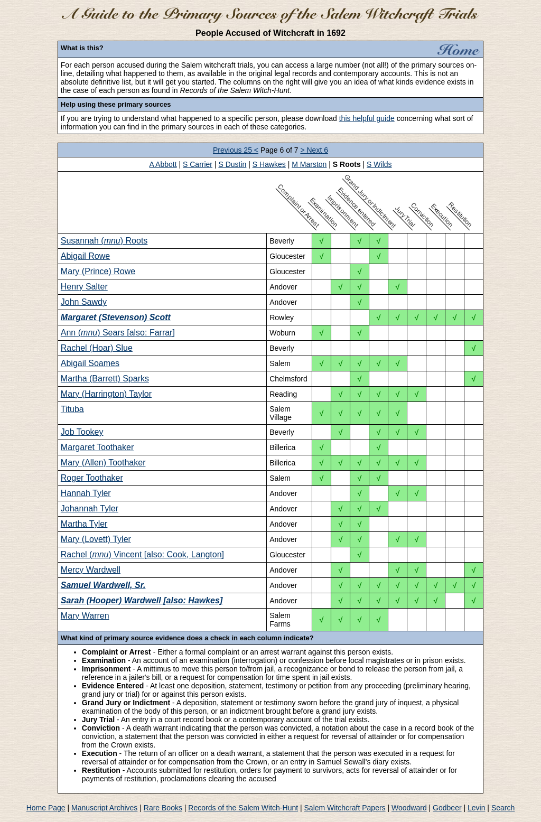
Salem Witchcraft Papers (345, 808)
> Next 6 (314, 150)
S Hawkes (269, 164)
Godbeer (447, 808)
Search (503, 808)
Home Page (46, 808)
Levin (476, 808)
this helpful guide (367, 118)
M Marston (309, 164)
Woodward (409, 808)
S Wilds (379, 164)
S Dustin (232, 164)
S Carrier (197, 164)
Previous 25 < (235, 150)
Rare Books (163, 808)
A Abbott (162, 164)
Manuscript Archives (104, 808)
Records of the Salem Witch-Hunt (243, 808)
